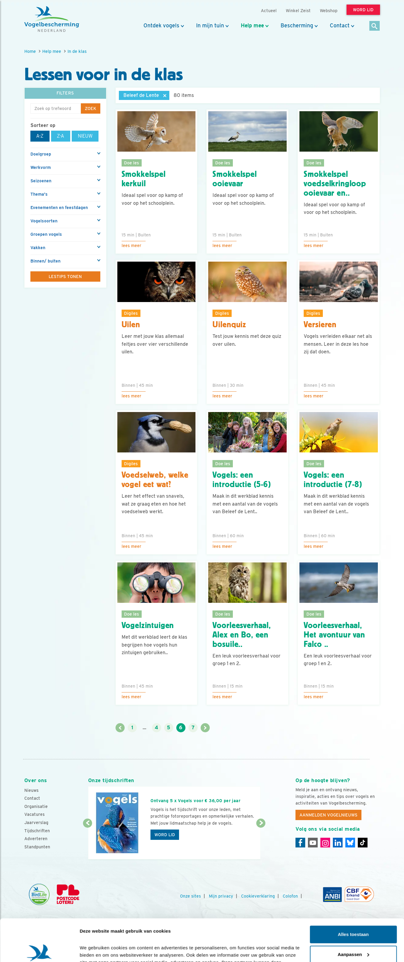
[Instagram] (325, 842)
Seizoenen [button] (40, 180)
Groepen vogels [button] (46, 234)
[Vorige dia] (88, 841)
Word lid (164, 834)
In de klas (77, 51)
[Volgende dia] (261, 841)
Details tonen (94, 950)
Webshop (328, 10)
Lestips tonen (65, 276)
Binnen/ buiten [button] (45, 261)
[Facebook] (300, 842)
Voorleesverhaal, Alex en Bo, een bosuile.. (241, 635)
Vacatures (34, 814)
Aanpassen (353, 910)
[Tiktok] (363, 842)
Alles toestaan (353, 890)
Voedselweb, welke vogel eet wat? (155, 479)
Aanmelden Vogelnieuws (328, 815)
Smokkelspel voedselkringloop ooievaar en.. (335, 184)
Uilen (131, 324)
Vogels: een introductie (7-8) (333, 479)
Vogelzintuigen (148, 625)
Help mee (252, 25)
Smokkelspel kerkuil (144, 179)
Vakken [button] (37, 247)
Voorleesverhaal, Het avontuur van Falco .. (334, 635)
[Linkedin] (338, 842)
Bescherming (297, 25)
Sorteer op (42, 125)
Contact (340, 25)
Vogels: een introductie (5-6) (241, 479)
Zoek (90, 108)
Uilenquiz (229, 324)
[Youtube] (313, 842)
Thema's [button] (39, 194)
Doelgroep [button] (40, 154)
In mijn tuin (210, 25)
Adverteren (35, 838)
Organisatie (36, 806)
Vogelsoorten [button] (43, 220)
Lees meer (131, 245)
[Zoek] (374, 26)
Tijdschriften (37, 830)
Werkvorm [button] (40, 167)
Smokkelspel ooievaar (234, 179)
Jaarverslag (36, 822)
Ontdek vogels (161, 25)
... (144, 727)
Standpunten (37, 846)
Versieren (320, 324)
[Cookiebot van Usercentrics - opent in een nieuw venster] (39, 950)
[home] (51, 19)
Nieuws (31, 790)
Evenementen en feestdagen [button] (59, 207)
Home (30, 51)
